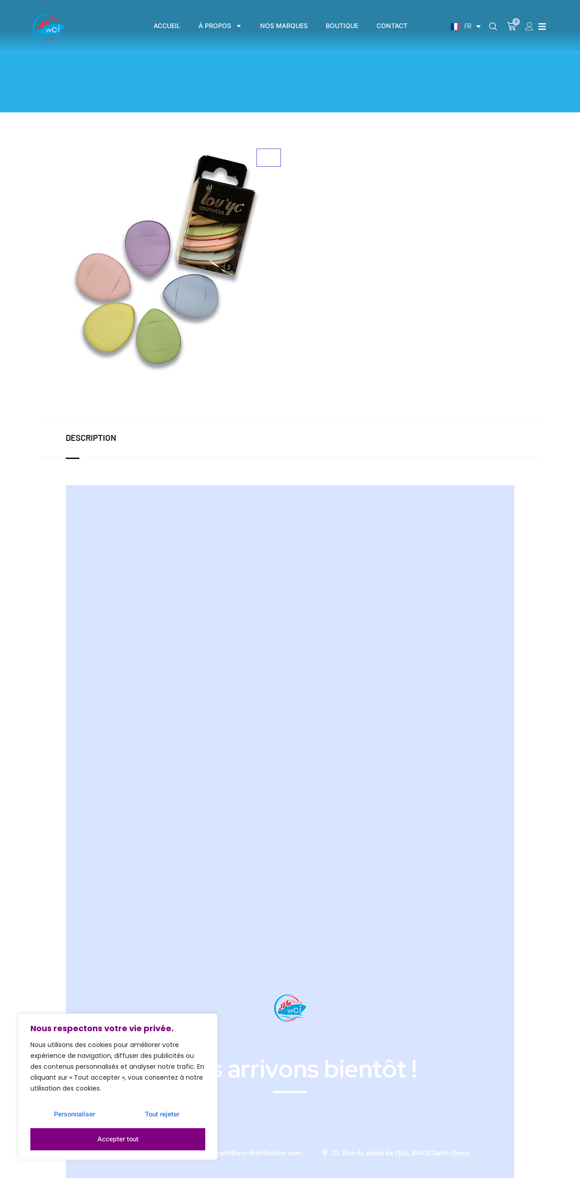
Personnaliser (74, 1116)
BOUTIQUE (342, 25)
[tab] (99, 438)
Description (90, 438)
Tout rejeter (161, 1116)
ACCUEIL (167, 25)
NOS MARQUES (284, 25)
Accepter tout (118, 1139)
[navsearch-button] (493, 26)
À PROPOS (220, 26)
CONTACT (392, 25)
